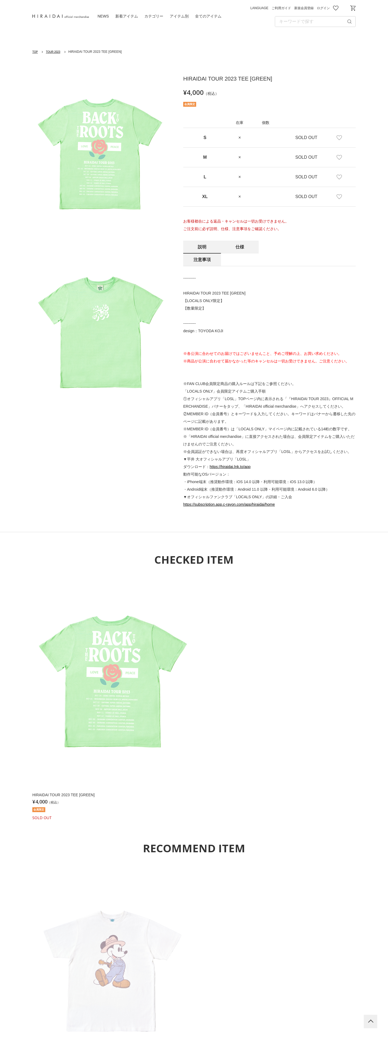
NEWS (103, 16)
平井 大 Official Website (194, 959)
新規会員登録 (304, 8)
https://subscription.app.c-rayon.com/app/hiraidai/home (229, 492)
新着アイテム (126, 16)
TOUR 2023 (55, 52)
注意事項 (277, 247)
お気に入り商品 (335, 8)
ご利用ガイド (281, 8)
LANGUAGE (259, 8)
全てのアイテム (208, 16)
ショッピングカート (353, 8)
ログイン (323, 8)
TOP (35, 52)
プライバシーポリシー (179, 1007)
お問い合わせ (344, 8)
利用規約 (136, 1007)
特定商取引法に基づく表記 (275, 1007)
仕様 (239, 247)
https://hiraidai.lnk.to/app (230, 454)
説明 (202, 247)
